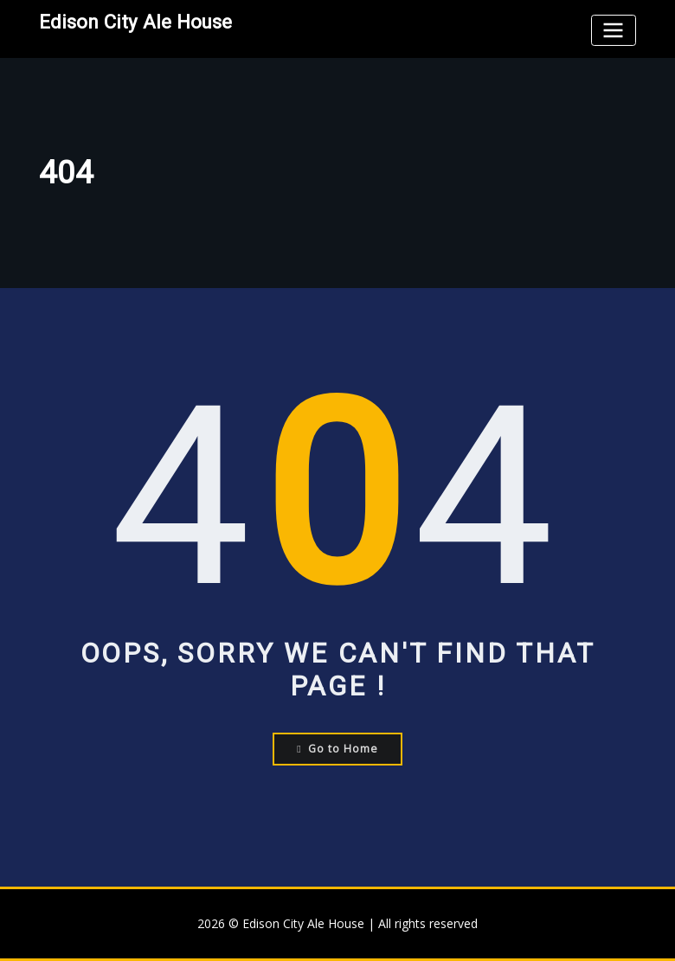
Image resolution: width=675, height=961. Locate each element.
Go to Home (337, 748)
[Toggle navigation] (613, 30)
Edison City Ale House (135, 21)
